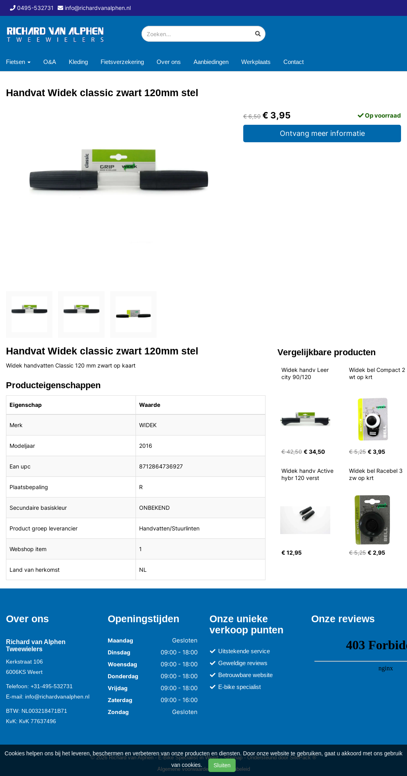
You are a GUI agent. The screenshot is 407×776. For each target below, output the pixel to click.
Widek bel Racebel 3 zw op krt (376, 474)
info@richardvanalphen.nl (57, 696)
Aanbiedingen (211, 61)
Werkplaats (256, 61)
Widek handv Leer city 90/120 (305, 373)
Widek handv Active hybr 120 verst (308, 474)
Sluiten (222, 765)
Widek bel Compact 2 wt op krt (378, 373)
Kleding (78, 61)
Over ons (169, 61)
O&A (49, 61)
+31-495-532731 (52, 686)
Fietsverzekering (122, 61)
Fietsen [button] (18, 61)
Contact (293, 61)
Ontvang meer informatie (322, 133)
